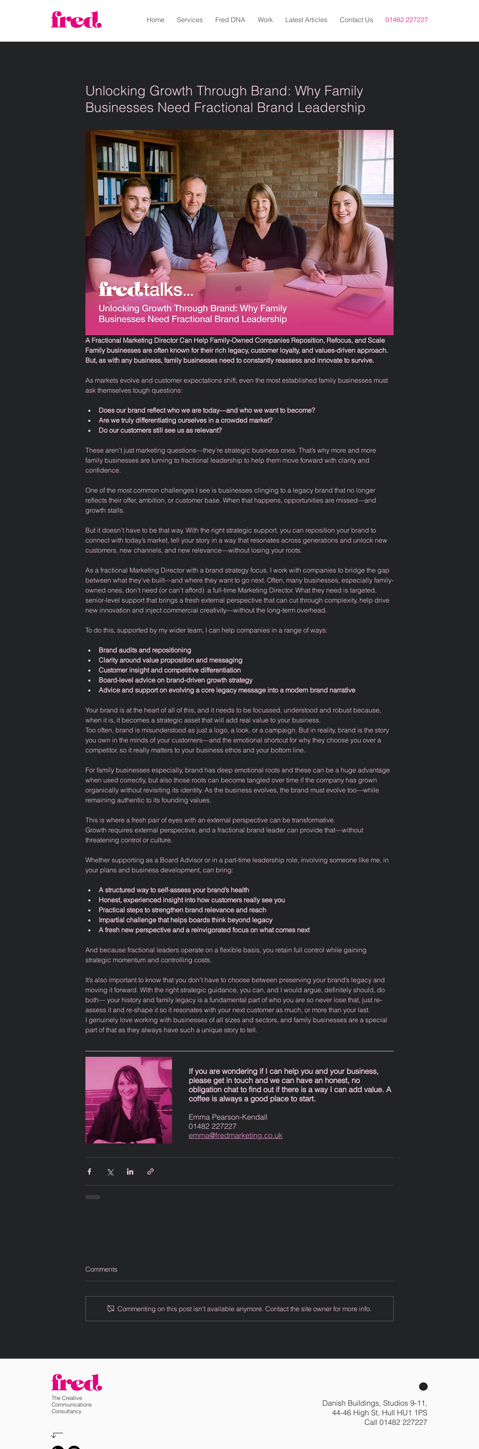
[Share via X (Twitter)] (110, 1171)
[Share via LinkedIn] (130, 1171)
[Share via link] (151, 1171)
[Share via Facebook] (89, 1171)
